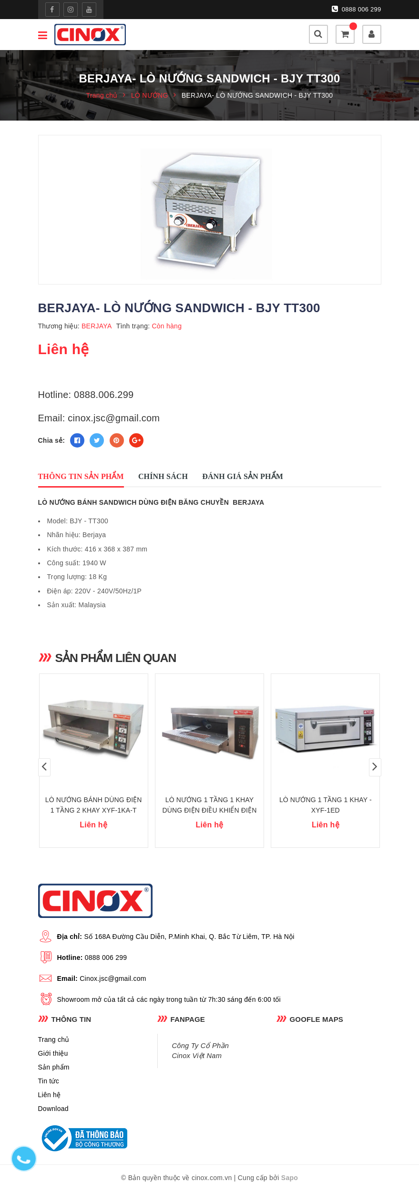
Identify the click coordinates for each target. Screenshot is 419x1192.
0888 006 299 (356, 9)
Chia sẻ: (51, 440)
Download (53, 1109)
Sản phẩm (54, 1067)
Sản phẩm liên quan (116, 657)
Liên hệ (49, 1095)
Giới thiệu (53, 1054)
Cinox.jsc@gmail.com (113, 979)
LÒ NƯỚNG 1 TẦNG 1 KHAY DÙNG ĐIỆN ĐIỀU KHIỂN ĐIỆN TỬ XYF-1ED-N (209, 810)
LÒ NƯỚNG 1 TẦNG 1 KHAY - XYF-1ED (325, 805)
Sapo (289, 1178)
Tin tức (48, 1081)
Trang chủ (54, 1040)
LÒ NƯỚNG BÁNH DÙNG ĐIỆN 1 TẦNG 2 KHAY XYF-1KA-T (93, 805)
